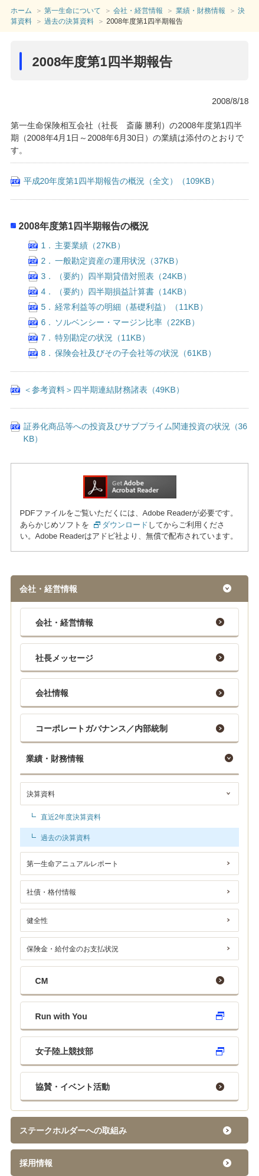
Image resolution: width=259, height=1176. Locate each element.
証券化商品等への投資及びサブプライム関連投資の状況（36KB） (136, 432)
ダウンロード (125, 524)
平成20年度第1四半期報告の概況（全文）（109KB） (121, 181)
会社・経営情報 (64, 622)
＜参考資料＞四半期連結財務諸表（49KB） (104, 389)
